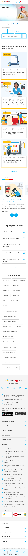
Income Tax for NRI (8, 336)
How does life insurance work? (14, 253)
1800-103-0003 (13, 402)
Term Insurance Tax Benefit (10, 311)
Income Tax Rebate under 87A (10, 368)
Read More (5, 211)
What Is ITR (6, 290)
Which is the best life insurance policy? (14, 260)
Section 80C (16, 285)
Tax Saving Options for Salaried (11, 362)
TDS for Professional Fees (9, 316)
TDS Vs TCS (6, 285)
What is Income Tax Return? (10, 331)
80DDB (5, 300)
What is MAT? (14, 301)
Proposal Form (14, 536)
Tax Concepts (16, 290)
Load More (14, 171)
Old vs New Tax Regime (9, 352)
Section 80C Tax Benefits (9, 347)
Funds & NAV (14, 528)
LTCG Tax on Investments (9, 357)
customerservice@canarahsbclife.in (13, 399)
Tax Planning (6, 280)
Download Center (14, 532)
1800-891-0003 (8, 404)
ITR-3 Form (6, 306)
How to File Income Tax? (9, 342)
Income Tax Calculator (19, 280)
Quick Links (14, 523)
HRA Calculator (7, 326)
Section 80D (6, 295)
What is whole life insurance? (14, 232)
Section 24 (16, 295)
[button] (12, 215)
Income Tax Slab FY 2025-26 (10, 321)
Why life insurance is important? (14, 238)
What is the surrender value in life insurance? (14, 245)
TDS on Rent (18, 326)
